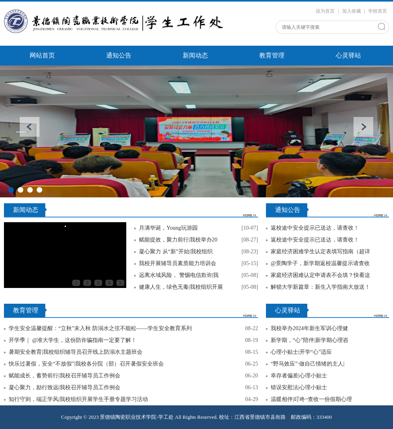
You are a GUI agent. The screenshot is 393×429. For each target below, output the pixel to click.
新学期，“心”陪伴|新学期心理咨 (309, 340)
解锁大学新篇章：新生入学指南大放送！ (320, 287)
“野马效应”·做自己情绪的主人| (307, 364)
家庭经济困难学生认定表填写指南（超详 (320, 251)
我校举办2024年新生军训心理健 (309, 328)
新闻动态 (195, 55)
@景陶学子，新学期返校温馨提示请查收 (320, 263)
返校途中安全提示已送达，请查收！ (315, 228)
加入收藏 (351, 11)
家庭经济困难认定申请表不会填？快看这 (320, 275)
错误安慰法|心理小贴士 (299, 387)
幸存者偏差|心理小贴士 (299, 376)
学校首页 (377, 11)
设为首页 (325, 11)
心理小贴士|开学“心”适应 (301, 352)
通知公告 (118, 55)
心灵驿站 (348, 55)
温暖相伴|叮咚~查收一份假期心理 (311, 399)
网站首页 (42, 55)
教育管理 (271, 55)
